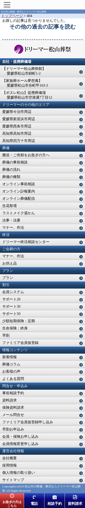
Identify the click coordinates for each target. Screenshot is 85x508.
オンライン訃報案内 (18, 191)
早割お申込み (13, 429)
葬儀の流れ (11, 169)
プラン (7, 278)
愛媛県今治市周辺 (16, 112)
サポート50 (11, 314)
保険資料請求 (13, 407)
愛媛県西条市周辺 (16, 126)
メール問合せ (13, 415)
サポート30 (11, 306)
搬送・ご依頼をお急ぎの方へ (25, 155)
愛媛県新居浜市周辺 (18, 119)
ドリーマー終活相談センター (25, 242)
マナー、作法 (13, 227)
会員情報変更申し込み (20, 444)
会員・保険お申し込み (20, 436)
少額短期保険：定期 (18, 321)
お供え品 (9, 263)
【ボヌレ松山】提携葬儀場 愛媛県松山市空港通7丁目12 (27, 95)
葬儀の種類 (11, 177)
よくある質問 (13, 379)
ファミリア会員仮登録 (20, 343)
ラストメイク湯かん (18, 213)
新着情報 (9, 357)
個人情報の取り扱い (18, 472)
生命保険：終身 (15, 328)
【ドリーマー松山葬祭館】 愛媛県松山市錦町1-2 (24, 71)
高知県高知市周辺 (16, 133)
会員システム (13, 292)
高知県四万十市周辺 (18, 141)
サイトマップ (13, 480)
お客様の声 (11, 371)
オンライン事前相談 (18, 184)
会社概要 (9, 458)
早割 (6, 335)
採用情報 (9, 465)
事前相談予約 (13, 393)
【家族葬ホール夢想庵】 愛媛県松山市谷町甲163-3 (25, 83)
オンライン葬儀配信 (18, 198)
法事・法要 (11, 220)
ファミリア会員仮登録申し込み (27, 422)
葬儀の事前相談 (15, 162)
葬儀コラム (11, 364)
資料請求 (9, 400)
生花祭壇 (9, 206)
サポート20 (11, 299)
